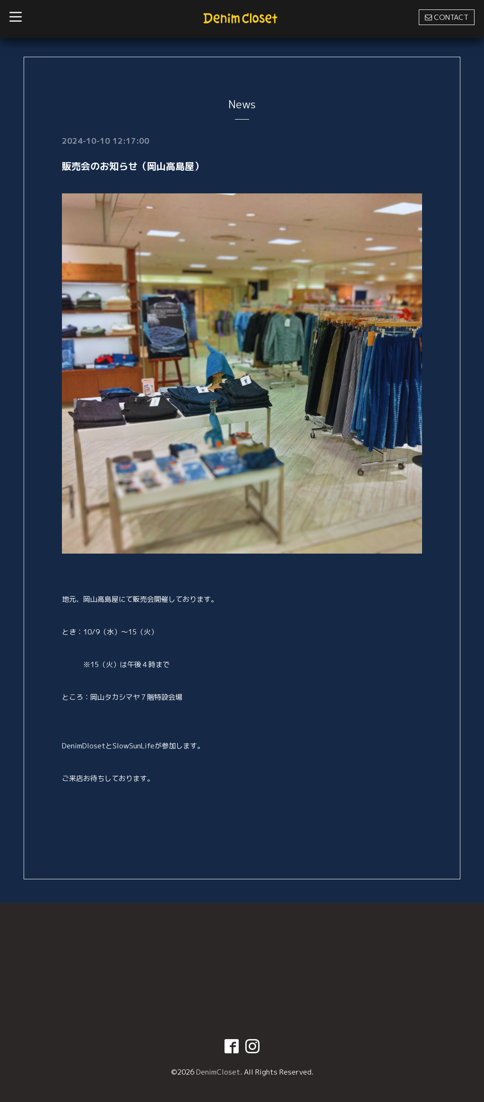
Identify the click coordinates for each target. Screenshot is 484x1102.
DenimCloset (218, 1072)
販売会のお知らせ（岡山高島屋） (133, 166)
